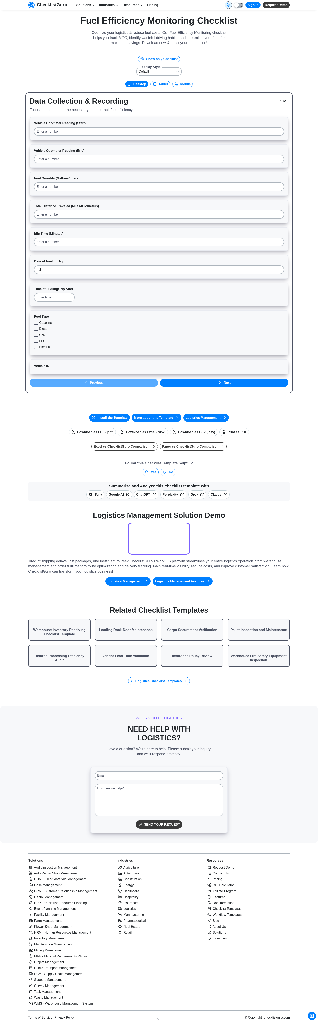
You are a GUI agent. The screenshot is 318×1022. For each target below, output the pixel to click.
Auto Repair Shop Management (54, 873)
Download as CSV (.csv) (193, 432)
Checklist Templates (224, 908)
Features (216, 897)
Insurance (127, 903)
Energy (125, 885)
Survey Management (46, 986)
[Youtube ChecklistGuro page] (159, 1017)
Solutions (35, 860)
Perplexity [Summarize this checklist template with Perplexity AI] (173, 494)
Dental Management (45, 897)
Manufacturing (130, 914)
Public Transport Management (52, 968)
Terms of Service (40, 1017)
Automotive (128, 873)
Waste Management (45, 997)
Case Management (45, 885)
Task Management (44, 991)
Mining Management (45, 950)
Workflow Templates (224, 914)
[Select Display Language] (228, 5)
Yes (150, 472)
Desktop (136, 84)
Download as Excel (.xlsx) (143, 432)
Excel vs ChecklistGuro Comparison (125, 446)
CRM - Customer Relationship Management (62, 891)
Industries (125, 860)
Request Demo (276, 5)
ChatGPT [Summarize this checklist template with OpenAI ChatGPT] (146, 494)
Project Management (46, 962)
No (168, 472)
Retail (124, 932)
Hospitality (127, 897)
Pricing (152, 5)
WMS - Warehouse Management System (60, 1003)
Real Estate (128, 926)
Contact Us (218, 873)
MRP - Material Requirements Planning (59, 956)
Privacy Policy (64, 1017)
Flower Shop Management (50, 926)
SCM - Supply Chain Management (55, 974)
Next (224, 382)
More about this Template (156, 417)
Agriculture (128, 867)
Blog (213, 920)
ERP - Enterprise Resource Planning (57, 903)
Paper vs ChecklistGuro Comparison (193, 446)
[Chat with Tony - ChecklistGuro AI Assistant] (312, 1016)
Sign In (253, 5)
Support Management (46, 979)
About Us (216, 926)
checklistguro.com (277, 1017)
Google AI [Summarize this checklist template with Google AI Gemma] (119, 494)
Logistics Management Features (182, 581)
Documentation (220, 903)
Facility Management (46, 914)
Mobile (182, 84)
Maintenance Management (50, 944)
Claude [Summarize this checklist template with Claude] (219, 494)
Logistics (126, 908)
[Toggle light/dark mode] (238, 5)
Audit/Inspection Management (52, 867)
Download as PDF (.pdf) (92, 432)
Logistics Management (206, 417)
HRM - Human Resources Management (59, 932)
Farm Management (45, 920)
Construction (129, 879)
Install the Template (109, 417)
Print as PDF (234, 432)
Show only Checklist (159, 59)
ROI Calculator (220, 885)
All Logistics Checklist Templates (159, 681)
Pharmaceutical (131, 920)
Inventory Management (47, 938)
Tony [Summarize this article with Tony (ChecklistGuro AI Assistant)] (95, 494)
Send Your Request (159, 824)
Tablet (160, 84)
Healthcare (128, 891)
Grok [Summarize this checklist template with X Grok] (197, 494)
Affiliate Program (221, 891)
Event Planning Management (52, 908)
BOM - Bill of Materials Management (57, 879)
